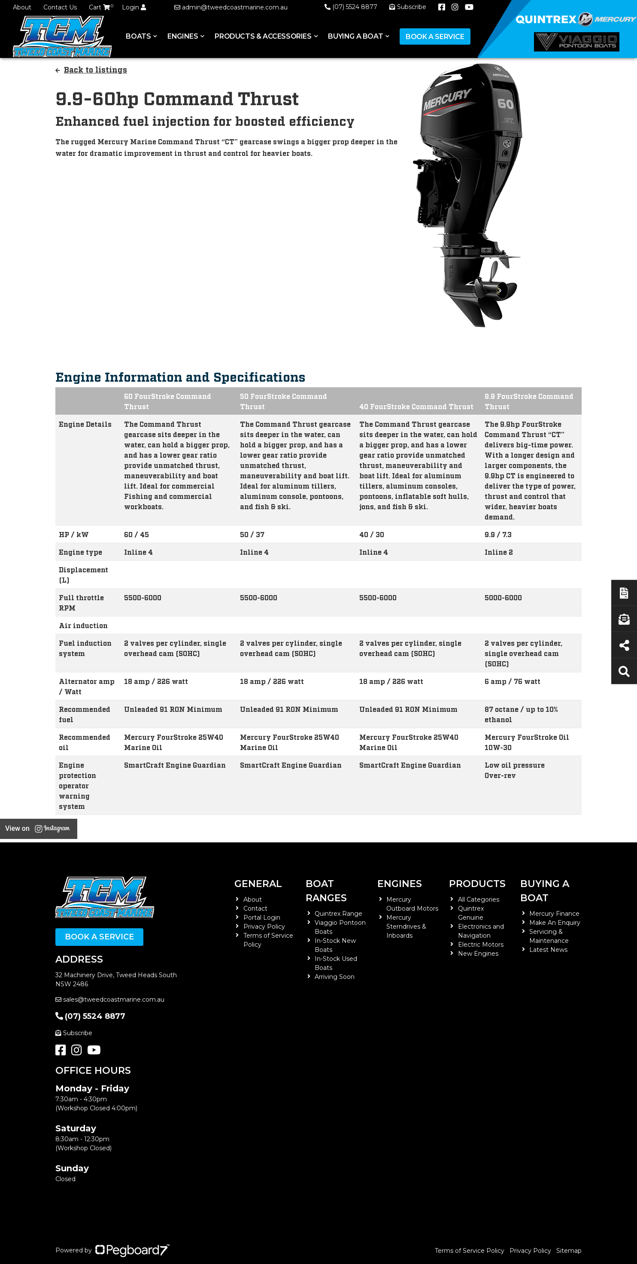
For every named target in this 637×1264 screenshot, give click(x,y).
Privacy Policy (264, 926)
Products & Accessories (263, 36)
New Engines (478, 953)
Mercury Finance (554, 914)
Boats (138, 36)
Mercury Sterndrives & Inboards (406, 926)
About (22, 7)
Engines (182, 36)
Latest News (548, 950)
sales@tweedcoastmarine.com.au (109, 999)
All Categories (478, 899)
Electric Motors (481, 944)
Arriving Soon (335, 977)
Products (477, 884)
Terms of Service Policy (469, 1251)
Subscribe (73, 1033)
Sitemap (569, 1251)
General (258, 884)
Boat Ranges (326, 891)
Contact (255, 908)
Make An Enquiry (554, 923)
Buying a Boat (355, 36)
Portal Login (261, 917)
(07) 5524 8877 (351, 7)
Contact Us (60, 7)
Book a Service (435, 37)
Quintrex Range (338, 914)
